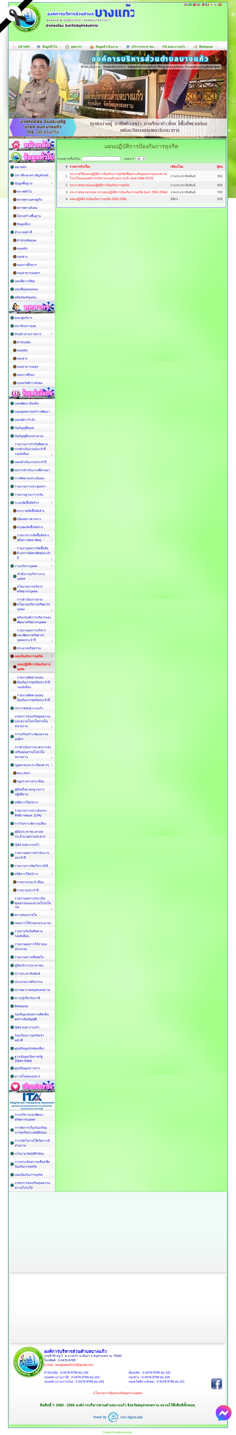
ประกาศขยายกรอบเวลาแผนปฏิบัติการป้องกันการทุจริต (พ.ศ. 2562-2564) (118, 192)
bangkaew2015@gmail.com (74, 1365)
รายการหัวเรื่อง (80, 166)
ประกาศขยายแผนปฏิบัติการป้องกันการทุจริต (99, 185)
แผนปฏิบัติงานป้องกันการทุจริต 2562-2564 (98, 199)
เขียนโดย (176, 166)
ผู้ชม (220, 166)
